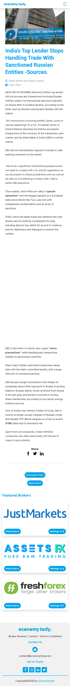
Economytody (47, 680)
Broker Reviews (18, 636)
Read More (12, 531)
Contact (33, 636)
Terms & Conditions (51, 636)
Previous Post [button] (35, 475)
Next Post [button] (35, 483)
